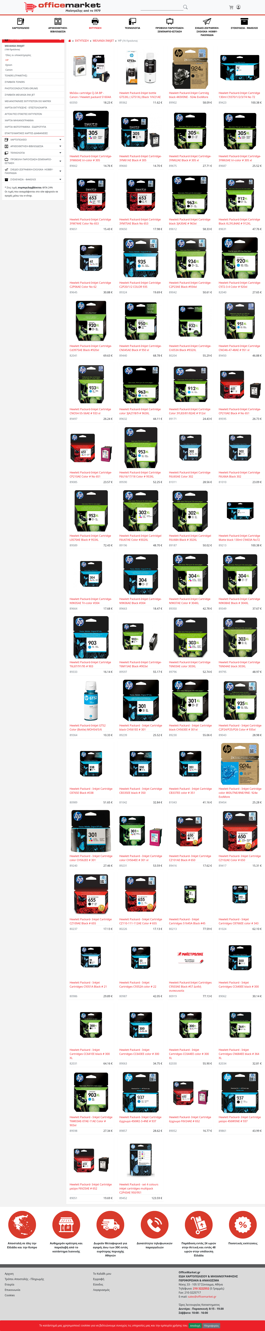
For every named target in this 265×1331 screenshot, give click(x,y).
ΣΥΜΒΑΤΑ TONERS (15, 81)
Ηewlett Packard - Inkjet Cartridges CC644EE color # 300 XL (189, 1054)
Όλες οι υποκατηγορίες (18, 55)
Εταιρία (9, 1284)
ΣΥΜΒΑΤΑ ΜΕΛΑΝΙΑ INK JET (20, 94)
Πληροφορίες (211, 1325)
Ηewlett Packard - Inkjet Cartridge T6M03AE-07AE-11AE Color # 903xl (91, 1121)
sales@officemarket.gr (202, 1296)
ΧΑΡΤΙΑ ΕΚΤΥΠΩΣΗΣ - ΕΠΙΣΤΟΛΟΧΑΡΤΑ (26, 107)
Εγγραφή (98, 1279)
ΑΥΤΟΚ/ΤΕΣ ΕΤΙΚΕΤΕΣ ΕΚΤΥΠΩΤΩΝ (23, 114)
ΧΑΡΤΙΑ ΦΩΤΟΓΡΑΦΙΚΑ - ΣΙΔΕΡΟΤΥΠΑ (25, 126)
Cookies (10, 1295)
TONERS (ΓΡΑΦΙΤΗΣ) (16, 75)
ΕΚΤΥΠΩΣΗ (82, 41)
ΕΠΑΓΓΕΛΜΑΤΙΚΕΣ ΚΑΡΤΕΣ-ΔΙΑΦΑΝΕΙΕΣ (26, 133)
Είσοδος (98, 1284)
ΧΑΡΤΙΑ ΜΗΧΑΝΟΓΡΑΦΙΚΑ (19, 120)
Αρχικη (9, 1274)
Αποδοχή (195, 1325)
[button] (20, 27)
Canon (9, 69)
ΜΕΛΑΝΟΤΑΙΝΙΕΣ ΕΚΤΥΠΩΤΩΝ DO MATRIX (28, 101)
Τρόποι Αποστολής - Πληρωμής (24, 1279)
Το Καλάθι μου (102, 1274)
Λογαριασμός (101, 1290)
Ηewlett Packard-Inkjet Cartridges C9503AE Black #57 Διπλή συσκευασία (190, 986)
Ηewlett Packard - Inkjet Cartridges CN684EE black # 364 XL (239, 1054)
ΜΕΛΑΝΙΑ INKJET (15, 47)
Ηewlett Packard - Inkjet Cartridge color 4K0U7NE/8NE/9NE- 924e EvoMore (240, 793)
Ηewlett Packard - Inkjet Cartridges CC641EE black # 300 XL (90, 1054)
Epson (8, 64)
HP (7, 60)
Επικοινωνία (12, 1290)
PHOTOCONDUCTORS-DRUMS (21, 88)
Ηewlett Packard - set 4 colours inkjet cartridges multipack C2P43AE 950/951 (138, 1188)
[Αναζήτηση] (162, 7)
